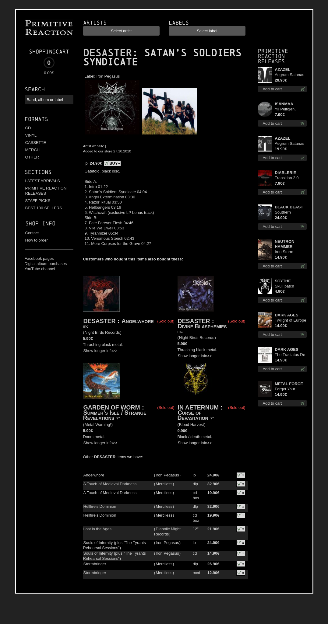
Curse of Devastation (193, 415)
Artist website (93, 146)
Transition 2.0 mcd (286, 178)
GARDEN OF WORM (111, 407)
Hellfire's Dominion (99, 506)
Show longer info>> (100, 350)
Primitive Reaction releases (273, 56)
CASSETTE (35, 142)
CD (28, 128)
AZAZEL (282, 69)
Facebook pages (39, 258)
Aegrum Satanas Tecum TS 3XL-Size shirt (289, 143)
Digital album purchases (46, 263)
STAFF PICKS (38, 200)
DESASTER (107, 52)
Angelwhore (138, 321)
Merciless (164, 484)
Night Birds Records (102, 332)
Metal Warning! (98, 424)
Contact (32, 233)
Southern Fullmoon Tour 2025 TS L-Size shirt (288, 212)
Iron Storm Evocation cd (286, 252)
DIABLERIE (285, 172)
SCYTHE (283, 281)
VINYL (31, 135)
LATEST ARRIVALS (42, 181)
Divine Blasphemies (202, 326)
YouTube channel (40, 269)
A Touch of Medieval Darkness (110, 484)
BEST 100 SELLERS (43, 208)
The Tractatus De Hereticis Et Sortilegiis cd (290, 354)
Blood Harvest (191, 424)
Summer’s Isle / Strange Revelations (114, 415)
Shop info (40, 223)
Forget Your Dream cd (285, 389)
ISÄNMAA (284, 104)
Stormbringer (94, 564)
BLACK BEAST (289, 207)
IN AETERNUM (198, 407)
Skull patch (284, 286)
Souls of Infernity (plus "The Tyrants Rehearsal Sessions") (114, 545)
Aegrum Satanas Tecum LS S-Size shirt (290, 75)
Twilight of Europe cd (290, 320)
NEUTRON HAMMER (284, 244)
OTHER (32, 157)
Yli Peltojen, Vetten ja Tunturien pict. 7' (289, 109)
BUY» (114, 163)
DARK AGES (286, 315)
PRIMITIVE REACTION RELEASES (46, 191)
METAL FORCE (289, 384)
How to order (36, 240)
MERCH (32, 150)
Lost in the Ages (97, 529)
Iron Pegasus (108, 76)
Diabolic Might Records (167, 531)
